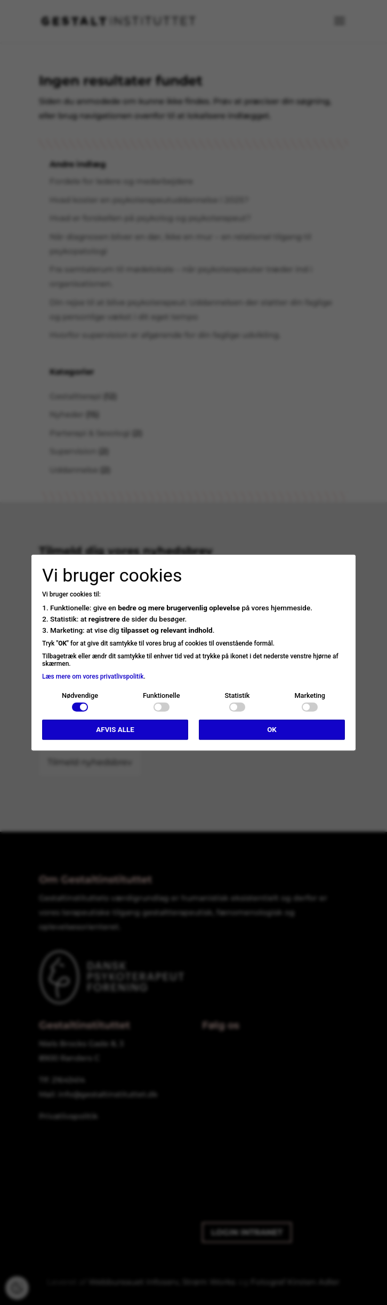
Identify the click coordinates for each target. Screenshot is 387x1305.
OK (272, 730)
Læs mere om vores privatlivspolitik (92, 676)
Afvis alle (115, 730)
